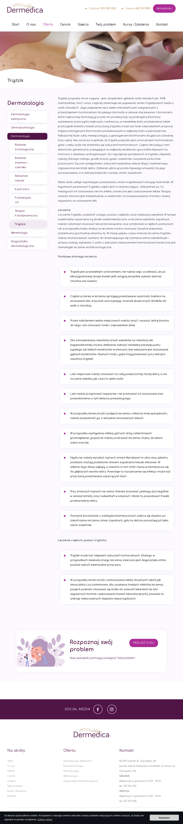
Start (15, 24)
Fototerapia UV (23, 200)
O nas (31, 24)
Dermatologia (25, 103)
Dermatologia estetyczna (20, 117)
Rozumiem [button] (164, 817)
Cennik (65, 24)
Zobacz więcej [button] (45, 819)
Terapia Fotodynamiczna (26, 213)
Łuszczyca (22, 189)
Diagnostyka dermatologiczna (22, 244)
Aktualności (164, 8)
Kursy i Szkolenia (136, 24)
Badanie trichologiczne (24, 147)
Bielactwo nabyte (21, 178)
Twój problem (106, 24)
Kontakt (162, 24)
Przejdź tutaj (143, 643)
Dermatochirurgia (22, 127)
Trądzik (20, 224)
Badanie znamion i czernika (21, 163)
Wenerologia (19, 232)
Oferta (48, 24)
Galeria (83, 24)
